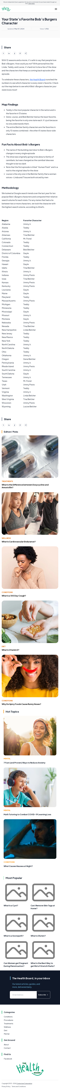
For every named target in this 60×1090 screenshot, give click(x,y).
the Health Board (37, 79)
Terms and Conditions (19, 1086)
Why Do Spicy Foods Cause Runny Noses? (21, 704)
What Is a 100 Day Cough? (14, 595)
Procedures (8, 1020)
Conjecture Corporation (24, 1083)
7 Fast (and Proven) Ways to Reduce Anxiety (24, 762)
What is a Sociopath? (14, 936)
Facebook (8, 1059)
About (6, 1044)
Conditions (7, 592)
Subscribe (43, 995)
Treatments (7, 481)
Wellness (6, 538)
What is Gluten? (38, 936)
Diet (4, 646)
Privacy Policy (6, 1086)
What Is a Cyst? (11, 905)
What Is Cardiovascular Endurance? (19, 541)
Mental (7, 758)
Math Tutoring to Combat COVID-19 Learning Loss (27, 814)
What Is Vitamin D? (10, 650)
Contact (7, 1048)
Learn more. (31, 3)
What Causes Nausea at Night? (18, 866)
